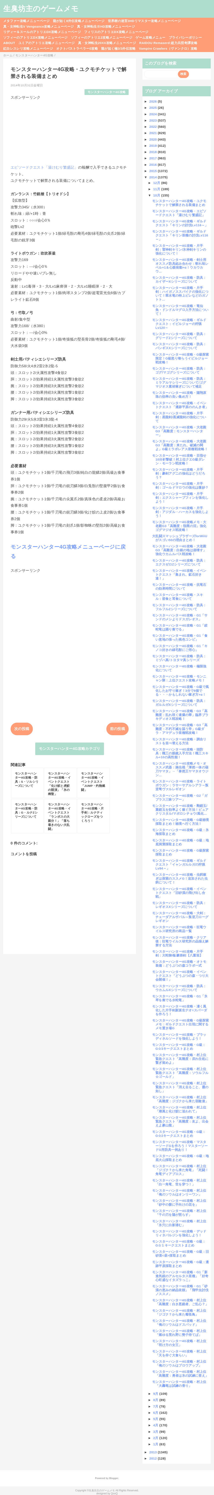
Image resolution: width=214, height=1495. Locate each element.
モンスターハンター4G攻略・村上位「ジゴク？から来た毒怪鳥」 (179, 1312)
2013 (153, 1452)
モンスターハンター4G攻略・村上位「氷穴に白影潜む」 (179, 1223)
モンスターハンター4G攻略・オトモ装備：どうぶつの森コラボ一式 (179, 963)
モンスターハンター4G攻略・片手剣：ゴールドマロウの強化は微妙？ (180, 485)
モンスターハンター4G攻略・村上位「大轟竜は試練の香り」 (179, 1383)
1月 (156, 1444)
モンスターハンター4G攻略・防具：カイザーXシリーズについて (179, 279)
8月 (156, 1400)
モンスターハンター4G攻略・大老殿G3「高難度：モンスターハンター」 (179, 431)
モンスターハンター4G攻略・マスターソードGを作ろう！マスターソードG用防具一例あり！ (180, 1145)
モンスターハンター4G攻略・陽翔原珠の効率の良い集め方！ (179, 394)
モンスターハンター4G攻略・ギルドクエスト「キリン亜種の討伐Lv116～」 (180, 235)
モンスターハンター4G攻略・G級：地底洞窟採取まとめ (180, 842)
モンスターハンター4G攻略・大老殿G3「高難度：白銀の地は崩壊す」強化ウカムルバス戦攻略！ (179, 550)
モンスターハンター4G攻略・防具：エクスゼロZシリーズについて (179, 562)
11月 (157, 189)
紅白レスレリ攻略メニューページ (28, 48)
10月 (157, 195)
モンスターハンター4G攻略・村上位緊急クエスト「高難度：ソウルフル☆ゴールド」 (180, 1072)
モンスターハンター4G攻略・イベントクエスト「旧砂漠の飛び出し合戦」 (179, 892)
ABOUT (9, 43)
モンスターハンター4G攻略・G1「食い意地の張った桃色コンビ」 (180, 637)
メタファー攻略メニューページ (26, 21)
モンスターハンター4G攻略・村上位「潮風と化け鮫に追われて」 (179, 1109)
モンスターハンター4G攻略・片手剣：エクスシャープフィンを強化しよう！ (180, 497)
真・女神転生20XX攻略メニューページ (107, 43)
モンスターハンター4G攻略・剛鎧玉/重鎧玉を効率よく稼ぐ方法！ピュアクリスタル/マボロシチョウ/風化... (180, 809)
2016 (153, 164)
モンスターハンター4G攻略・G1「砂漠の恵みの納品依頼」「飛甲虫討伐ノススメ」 (180, 1290)
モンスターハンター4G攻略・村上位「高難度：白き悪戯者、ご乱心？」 (180, 1302)
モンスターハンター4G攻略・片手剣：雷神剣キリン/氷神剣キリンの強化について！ (179, 249)
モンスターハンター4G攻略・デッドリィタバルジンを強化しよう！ (179, 1233)
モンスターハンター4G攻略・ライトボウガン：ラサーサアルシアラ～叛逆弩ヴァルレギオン (180, 785)
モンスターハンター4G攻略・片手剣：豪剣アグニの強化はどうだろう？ (178, 473)
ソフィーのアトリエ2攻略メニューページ (102, 37)
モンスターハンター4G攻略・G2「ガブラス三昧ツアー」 (180, 797)
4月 (156, 1425)
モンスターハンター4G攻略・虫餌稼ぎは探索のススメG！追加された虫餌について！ (180, 878)
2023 (153, 120)
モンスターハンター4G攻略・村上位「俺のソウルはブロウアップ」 (179, 1363)
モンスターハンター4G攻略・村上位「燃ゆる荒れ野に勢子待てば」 (179, 1333)
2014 (153, 177)
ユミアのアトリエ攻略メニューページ (46, 43)
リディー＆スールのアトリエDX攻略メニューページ (42, 32)
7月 (156, 1406)
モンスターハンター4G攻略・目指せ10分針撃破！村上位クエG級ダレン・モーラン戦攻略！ (179, 459)
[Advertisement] (70, 130)
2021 (153, 133)
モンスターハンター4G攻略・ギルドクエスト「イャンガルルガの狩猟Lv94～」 (179, 864)
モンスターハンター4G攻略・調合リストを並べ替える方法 (179, 741)
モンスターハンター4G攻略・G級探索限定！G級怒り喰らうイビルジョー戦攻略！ (180, 358)
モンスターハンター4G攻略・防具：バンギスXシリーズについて (179, 346)
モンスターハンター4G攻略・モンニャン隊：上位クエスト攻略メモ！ (179, 678)
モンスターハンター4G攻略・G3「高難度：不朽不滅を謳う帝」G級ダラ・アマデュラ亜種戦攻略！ (180, 729)
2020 (153, 139)
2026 (153, 101)
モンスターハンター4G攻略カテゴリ (69, 749)
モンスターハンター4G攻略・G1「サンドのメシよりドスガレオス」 (180, 617)
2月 (156, 1438)
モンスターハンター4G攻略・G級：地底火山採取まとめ (180, 1158)
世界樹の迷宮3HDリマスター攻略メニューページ (144, 21)
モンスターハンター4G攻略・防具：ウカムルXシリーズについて (179, 988)
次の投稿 (21, 729)
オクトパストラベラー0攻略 (77, 48)
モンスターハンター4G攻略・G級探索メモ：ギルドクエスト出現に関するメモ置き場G (180, 1024)
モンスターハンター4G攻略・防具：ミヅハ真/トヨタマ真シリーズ (179, 658)
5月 (156, 1419)
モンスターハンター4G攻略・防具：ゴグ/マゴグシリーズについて (179, 370)
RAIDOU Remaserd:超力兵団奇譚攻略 (168, 43)
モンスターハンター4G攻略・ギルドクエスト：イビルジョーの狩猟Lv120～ (179, 323)
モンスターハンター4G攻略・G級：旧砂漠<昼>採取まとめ (180, 1253)
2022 (153, 126)
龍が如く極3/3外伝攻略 (118, 48)
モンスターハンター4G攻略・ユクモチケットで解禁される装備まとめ (179, 203)
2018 (153, 152)
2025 (153, 107)
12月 (157, 183)
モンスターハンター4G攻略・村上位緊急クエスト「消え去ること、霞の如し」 (180, 1087)
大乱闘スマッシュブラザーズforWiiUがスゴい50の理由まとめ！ (179, 538)
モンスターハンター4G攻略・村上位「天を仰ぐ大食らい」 (179, 1353)
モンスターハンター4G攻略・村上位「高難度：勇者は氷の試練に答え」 (180, 1373)
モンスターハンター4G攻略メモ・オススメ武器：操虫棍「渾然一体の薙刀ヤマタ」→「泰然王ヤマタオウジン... (180, 769)
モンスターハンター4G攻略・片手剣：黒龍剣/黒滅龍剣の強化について (179, 417)
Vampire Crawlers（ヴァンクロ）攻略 (168, 48)
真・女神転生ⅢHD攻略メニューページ (106, 26)
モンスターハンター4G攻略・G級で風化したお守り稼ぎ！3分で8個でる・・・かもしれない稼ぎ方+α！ (180, 690)
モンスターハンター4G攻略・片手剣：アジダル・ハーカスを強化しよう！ (180, 512)
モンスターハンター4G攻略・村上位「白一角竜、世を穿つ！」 (179, 1182)
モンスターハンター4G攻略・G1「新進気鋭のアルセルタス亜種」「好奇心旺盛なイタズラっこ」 (180, 1276)
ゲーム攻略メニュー (150, 37)
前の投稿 (117, 729)
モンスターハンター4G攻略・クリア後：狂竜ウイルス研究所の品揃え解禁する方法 (180, 941)
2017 (153, 158)
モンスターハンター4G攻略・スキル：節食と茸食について (177, 596)
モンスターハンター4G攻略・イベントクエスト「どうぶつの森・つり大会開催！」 (180, 975)
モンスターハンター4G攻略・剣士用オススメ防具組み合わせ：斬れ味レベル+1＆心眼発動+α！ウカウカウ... (180, 265)
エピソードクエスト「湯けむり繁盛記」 (44, 167)
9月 (156, 1393)
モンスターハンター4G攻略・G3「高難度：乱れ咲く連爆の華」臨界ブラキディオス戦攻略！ (180, 715)
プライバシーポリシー (185, 37)
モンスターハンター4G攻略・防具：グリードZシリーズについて (179, 336)
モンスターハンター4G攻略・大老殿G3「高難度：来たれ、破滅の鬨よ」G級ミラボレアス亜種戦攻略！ (180, 445)
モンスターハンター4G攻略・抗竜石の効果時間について (179, 586)
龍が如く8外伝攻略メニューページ (79, 21)
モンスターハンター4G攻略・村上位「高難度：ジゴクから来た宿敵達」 (180, 1099)
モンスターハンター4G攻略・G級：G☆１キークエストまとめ (179, 1243)
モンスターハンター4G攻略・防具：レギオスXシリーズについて (179, 905)
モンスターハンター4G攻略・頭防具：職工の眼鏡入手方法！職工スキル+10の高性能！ (180, 753)
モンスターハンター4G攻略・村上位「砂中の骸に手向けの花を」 (179, 1202)
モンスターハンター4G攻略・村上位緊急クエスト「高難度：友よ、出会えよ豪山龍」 (180, 1121)
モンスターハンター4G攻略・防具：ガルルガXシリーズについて (179, 702)
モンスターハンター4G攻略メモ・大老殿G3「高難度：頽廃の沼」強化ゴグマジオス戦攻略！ (179, 526)
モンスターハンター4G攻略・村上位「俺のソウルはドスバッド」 (179, 1322)
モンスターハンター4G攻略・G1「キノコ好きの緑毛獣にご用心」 (180, 648)
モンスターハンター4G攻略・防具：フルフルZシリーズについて (179, 607)
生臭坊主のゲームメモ (40, 9)
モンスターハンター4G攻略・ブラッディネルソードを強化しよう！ (179, 1036)
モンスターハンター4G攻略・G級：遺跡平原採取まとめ (180, 1264)
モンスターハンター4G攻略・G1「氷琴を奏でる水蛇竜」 (180, 998)
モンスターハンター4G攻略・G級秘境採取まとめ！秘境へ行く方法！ (180, 821)
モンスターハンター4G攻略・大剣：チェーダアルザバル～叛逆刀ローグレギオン (180, 917)
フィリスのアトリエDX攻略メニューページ (116, 32)
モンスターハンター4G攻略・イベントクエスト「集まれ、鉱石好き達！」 (179, 574)
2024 (153, 114)
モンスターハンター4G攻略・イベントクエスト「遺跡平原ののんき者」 (180, 405)
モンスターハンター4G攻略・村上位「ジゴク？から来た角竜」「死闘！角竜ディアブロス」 (180, 1170)
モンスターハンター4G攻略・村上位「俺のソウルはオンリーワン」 (179, 1192)
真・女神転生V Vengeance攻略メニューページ (38, 26)
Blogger (113, 1478)
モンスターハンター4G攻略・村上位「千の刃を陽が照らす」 (179, 1212)
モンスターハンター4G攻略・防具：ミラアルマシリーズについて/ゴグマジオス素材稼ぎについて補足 (179, 382)
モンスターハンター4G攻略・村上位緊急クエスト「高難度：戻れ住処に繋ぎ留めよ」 (180, 1058)
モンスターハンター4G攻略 (107, 92)
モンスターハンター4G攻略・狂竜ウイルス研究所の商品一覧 (179, 929)
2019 (153, 145)
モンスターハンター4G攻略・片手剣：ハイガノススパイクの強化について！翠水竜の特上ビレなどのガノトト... (180, 293)
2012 (153, 1458)
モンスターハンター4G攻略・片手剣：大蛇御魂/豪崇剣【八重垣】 (177, 953)
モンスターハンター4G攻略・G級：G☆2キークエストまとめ (179, 1133)
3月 (156, 1431)
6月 (156, 1412)
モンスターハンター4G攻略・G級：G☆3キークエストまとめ (179, 1046)
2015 (153, 171)
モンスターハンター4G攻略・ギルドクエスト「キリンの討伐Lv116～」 (180, 223)
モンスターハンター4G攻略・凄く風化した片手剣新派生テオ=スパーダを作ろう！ (179, 1010)
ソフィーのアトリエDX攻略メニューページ (35, 37)
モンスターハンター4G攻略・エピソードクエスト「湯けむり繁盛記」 (179, 213)
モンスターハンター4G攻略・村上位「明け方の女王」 (179, 1343)
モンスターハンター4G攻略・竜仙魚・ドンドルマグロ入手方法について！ (180, 309)
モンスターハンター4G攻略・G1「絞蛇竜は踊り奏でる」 (180, 627)
